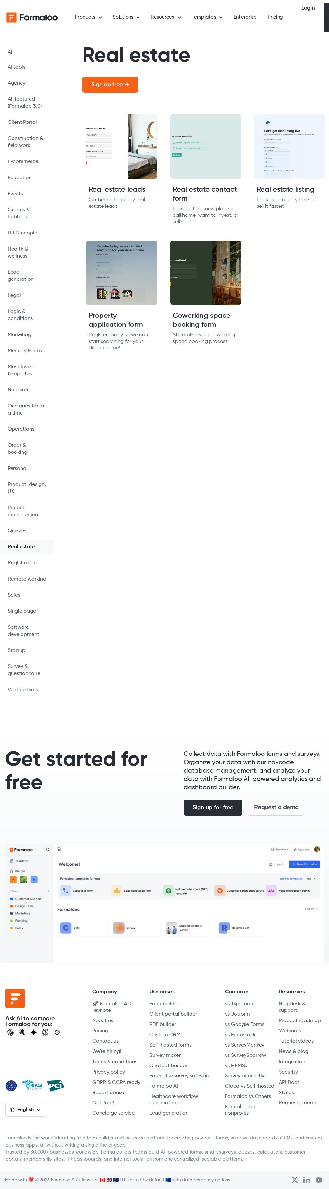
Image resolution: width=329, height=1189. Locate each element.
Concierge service (113, 1113)
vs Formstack (240, 1035)
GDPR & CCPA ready (116, 1082)
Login (308, 8)
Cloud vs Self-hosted (249, 1086)
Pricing (275, 17)
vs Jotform (237, 1014)
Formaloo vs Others (248, 1096)
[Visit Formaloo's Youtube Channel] (319, 1180)
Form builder (164, 1004)
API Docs (289, 1082)
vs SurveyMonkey (244, 1045)
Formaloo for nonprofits (240, 1110)
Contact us (105, 1041)
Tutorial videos (296, 1041)
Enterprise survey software (179, 1076)
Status (286, 1092)
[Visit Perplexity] (45, 1032)
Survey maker (165, 1055)
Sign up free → (110, 84)
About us (102, 1020)
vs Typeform (239, 1004)
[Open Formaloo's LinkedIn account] (306, 1180)
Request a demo (276, 807)
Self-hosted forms (170, 1045)
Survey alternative (246, 1076)
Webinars (290, 1031)
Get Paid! (103, 1103)
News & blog (293, 1051)
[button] (88, 17)
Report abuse (108, 1092)
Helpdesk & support (292, 1007)
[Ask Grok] (57, 1032)
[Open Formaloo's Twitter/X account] (294, 1180)
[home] (32, 17)
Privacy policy (108, 1072)
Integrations (293, 1062)
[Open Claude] (22, 1032)
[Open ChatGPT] (10, 1032)
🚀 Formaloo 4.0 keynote (111, 1007)
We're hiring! (106, 1051)
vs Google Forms (244, 1024)
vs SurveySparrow (245, 1055)
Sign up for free (213, 807)
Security (288, 1072)
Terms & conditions (114, 1062)
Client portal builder (173, 1014)
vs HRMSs (236, 1065)
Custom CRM (165, 1035)
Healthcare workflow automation (173, 1100)
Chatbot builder (168, 1065)
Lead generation (169, 1113)
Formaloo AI (163, 1086)
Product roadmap (300, 1020)
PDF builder (162, 1024)
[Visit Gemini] (34, 1032)
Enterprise (245, 17)
